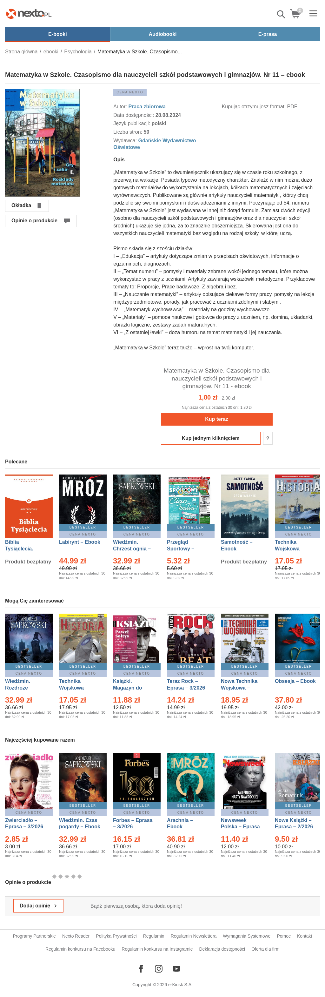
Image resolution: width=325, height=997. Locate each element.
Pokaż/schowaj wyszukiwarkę (281, 14)
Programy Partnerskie (34, 936)
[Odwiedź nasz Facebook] (141, 969)
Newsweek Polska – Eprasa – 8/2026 (240, 827)
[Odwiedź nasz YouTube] (176, 969)
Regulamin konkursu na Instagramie (157, 949)
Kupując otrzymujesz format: (254, 106)
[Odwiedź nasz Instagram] (159, 969)
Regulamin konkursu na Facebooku (80, 949)
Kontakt (304, 936)
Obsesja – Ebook (295, 681)
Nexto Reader (76, 936)
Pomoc (284, 936)
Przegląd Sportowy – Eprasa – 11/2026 (187, 548)
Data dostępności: (134, 115)
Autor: (120, 106)
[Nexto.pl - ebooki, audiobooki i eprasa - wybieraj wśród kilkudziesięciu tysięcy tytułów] (29, 14)
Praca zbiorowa (146, 106)
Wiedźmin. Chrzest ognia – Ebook (132, 548)
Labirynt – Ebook (79, 542)
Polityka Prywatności (116, 936)
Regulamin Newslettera (194, 936)
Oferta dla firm (265, 949)
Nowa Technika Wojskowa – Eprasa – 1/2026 (240, 687)
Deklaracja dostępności (222, 949)
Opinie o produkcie (34, 220)
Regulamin (153, 936)
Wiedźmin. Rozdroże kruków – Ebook (24, 687)
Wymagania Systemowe (246, 936)
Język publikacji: (132, 123)
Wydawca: (125, 140)
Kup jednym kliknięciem (211, 438)
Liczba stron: (128, 132)
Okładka (21, 205)
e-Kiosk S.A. (180, 984)
